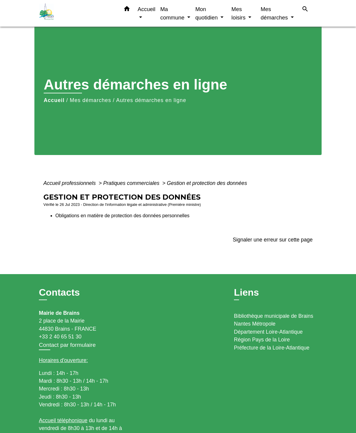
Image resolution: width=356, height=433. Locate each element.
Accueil (54, 100)
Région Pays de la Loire (262, 340)
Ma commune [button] (173, 13)
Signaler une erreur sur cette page (273, 240)
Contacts (59, 292)
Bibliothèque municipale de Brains (273, 316)
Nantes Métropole (255, 324)
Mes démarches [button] (275, 13)
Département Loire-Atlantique (268, 332)
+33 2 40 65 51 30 (60, 337)
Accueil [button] (146, 9)
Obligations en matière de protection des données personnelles (122, 215)
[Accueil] (76, 13)
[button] (126, 10)
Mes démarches (90, 100)
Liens (246, 292)
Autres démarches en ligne (151, 100)
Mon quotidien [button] (207, 13)
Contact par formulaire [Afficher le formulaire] (67, 345)
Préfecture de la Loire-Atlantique (271, 348)
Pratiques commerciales (132, 183)
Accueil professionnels (70, 183)
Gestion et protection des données (207, 183)
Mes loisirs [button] (239, 13)
